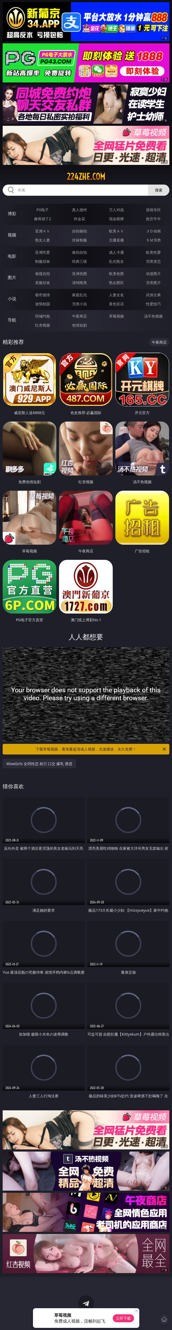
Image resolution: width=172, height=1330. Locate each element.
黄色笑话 (116, 303)
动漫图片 (153, 273)
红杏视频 (42, 325)
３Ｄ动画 (153, 231)
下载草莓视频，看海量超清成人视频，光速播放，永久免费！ (101, 749)
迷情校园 (42, 303)
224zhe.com (86, 176)
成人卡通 (116, 252)
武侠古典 (153, 294)
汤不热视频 (153, 316)
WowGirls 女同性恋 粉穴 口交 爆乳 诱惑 (39, 763)
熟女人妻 (42, 240)
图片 (12, 277)
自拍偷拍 (79, 231)
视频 (12, 235)
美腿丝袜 (42, 282)
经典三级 (79, 261)
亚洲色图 (79, 273)
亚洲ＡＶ (42, 231)
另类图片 (153, 282)
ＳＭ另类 (153, 240)
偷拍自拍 (79, 252)
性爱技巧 (153, 303)
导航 (12, 320)
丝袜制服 (79, 240)
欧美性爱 (153, 252)
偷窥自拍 (42, 273)
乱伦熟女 (116, 261)
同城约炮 (42, 316)
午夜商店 (79, 316)
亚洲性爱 (42, 252)
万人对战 (116, 209)
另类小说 (79, 303)
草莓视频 (116, 316)
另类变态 (153, 261)
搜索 (158, 190)
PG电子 (42, 209)
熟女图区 (116, 282)
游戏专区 (153, 209)
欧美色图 (116, 273)
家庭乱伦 (79, 294)
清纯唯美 (79, 282)
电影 (12, 256)
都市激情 (42, 294)
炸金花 (79, 218)
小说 (12, 299)
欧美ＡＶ (116, 231)
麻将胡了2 (42, 218)
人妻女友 (116, 294)
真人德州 (79, 209)
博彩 (12, 213)
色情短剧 (79, 325)
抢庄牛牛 (153, 218)
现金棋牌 (116, 218)
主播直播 (116, 240)
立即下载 (123, 1318)
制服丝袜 (42, 261)
